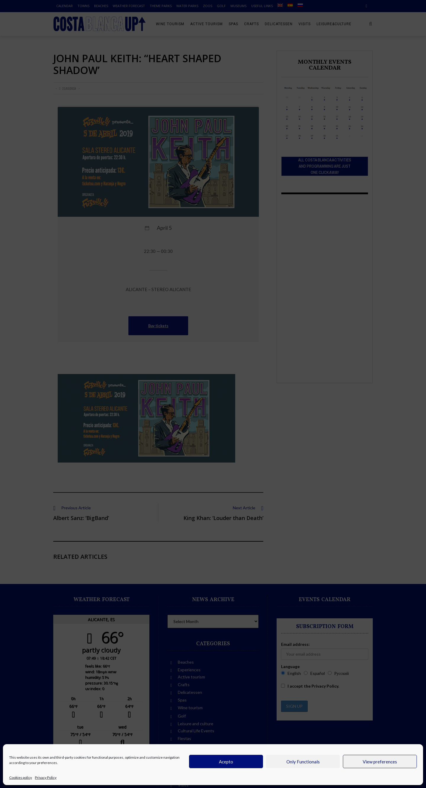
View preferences (380, 761)
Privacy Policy (46, 777)
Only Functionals (303, 761)
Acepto (226, 761)
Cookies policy (20, 777)
